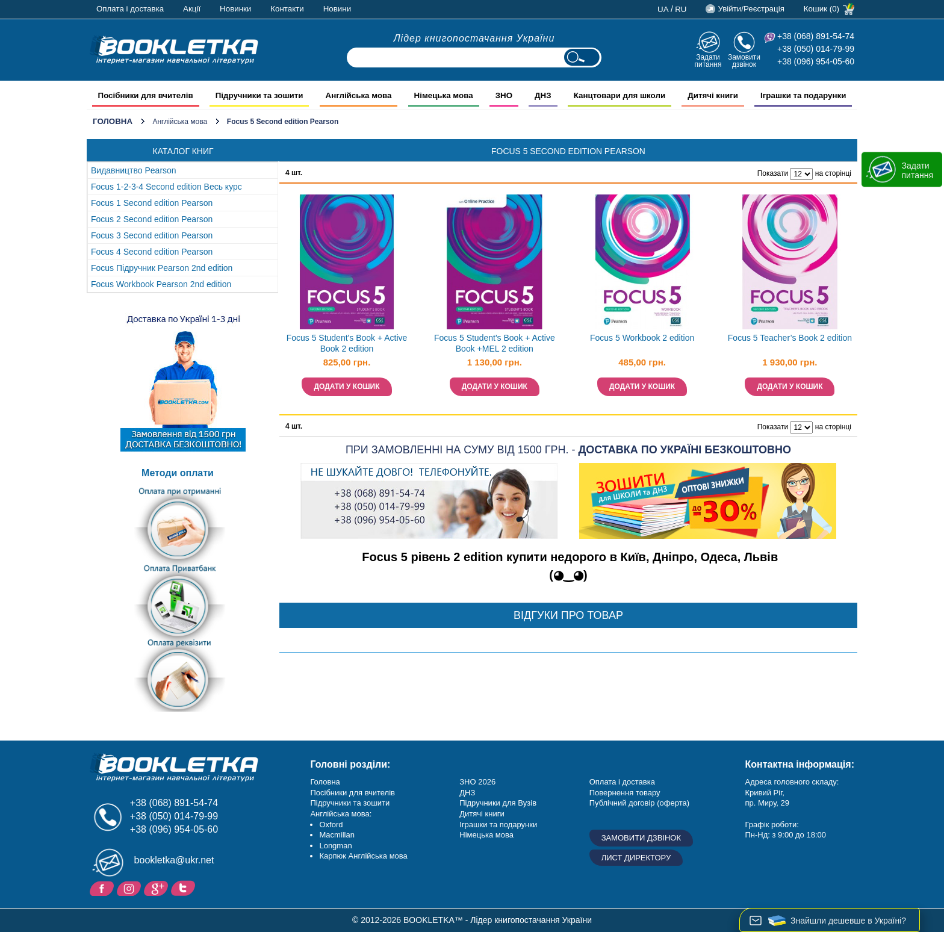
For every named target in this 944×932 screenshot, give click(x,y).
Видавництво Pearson (133, 170)
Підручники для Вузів (497, 802)
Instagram (130, 887)
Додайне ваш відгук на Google (157, 887)
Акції (191, 8)
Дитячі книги (481, 813)
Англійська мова (179, 121)
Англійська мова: (340, 813)
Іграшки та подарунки (498, 824)
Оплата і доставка (130, 8)
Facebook (103, 887)
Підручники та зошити (350, 802)
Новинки (235, 8)
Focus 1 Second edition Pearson (152, 203)
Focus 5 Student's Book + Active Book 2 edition (347, 343)
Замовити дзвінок (744, 60)
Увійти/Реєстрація (751, 8)
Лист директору (636, 857)
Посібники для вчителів (352, 792)
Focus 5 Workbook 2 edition (642, 338)
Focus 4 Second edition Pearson (152, 251)
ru (680, 9)
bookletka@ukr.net (174, 860)
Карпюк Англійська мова (363, 855)
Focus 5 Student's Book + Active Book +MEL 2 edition (494, 343)
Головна (112, 121)
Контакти (286, 8)
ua (663, 9)
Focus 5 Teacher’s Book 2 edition (790, 338)
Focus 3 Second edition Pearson (152, 235)
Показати (772, 173)
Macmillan (337, 834)
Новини (337, 8)
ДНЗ (467, 792)
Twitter (184, 887)
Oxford (331, 824)
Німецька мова (486, 834)
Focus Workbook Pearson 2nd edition (161, 284)
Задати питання (707, 60)
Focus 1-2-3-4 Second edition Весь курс (166, 186)
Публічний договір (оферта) (639, 802)
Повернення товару (624, 792)
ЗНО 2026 (477, 781)
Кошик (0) (821, 8)
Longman (335, 845)
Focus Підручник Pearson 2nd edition (161, 268)
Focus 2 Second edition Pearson (152, 219)
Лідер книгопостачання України (474, 38)
